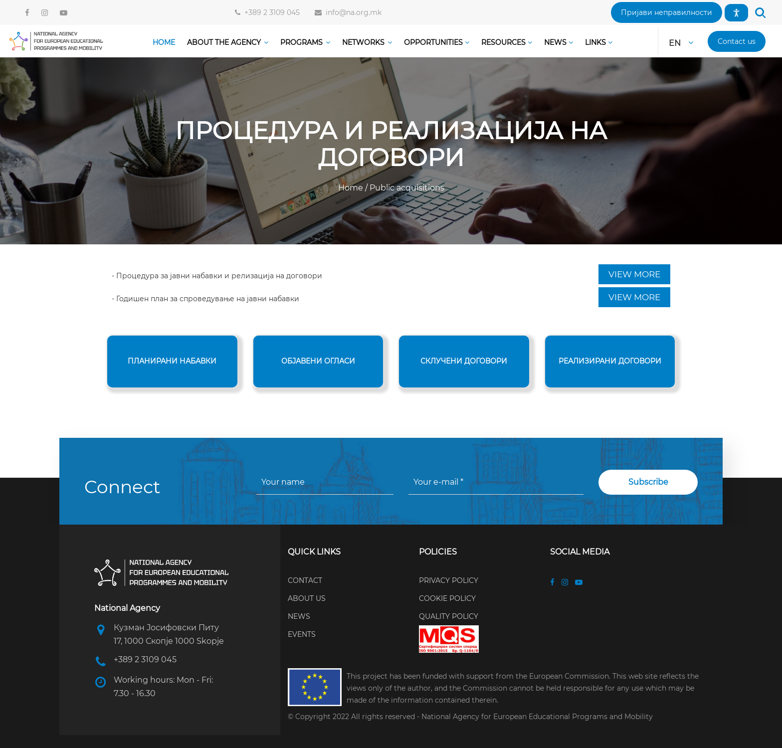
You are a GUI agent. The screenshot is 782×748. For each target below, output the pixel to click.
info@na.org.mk (352, 12)
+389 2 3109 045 (270, 12)
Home (351, 187)
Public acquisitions (406, 187)
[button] (666, 12)
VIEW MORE (634, 274)
